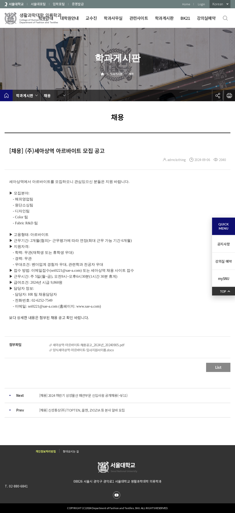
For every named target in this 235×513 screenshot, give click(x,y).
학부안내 (45, 18)
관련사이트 (138, 18)
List (218, 367)
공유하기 (218, 95)
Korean (218, 4)
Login (201, 4)
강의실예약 (206, 18)
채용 (131, 74)
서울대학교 (16, 4)
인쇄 (229, 95)
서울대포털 (38, 4)
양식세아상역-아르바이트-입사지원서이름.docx (83, 350)
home (6, 95)
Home (186, 4)
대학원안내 (69, 18)
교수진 (91, 18)
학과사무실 (113, 18)
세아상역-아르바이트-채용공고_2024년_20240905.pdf (88, 345)
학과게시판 (164, 18)
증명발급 (78, 4)
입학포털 (59, 4)
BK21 (185, 18)
